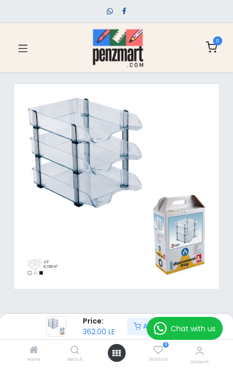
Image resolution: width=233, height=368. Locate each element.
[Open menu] (116, 353)
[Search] (75, 351)
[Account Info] (199, 351)
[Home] (33, 351)
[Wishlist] (158, 350)
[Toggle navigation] (23, 47)
